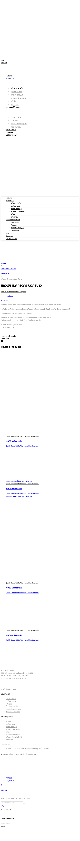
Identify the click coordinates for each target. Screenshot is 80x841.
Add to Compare (19, 291)
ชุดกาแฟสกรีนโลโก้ (13, 734)
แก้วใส (13, 214)
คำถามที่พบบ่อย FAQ (13, 709)
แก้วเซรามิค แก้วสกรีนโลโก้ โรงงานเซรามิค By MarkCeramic (27, 748)
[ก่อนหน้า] (2, 826)
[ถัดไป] (4, 826)
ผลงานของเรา (11, 233)
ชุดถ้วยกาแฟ (15, 206)
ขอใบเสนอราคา (11, 238)
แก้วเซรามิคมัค (16, 203)
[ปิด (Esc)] (9, 823)
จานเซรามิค (15, 222)
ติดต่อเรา (9, 236)
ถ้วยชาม (14, 225)
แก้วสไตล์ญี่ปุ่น (16, 208)
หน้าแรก (9, 198)
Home (3, 263)
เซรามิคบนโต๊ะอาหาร (13, 219)
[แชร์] (7, 823)
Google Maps (10, 689)
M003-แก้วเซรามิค (14, 488)
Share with (5, 338)
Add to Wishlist (7, 291)
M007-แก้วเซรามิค (14, 441)
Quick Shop (10, 436)
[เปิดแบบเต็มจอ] (4, 823)
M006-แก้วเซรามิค (14, 635)
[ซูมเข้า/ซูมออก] (2, 823)
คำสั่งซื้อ (9, 778)
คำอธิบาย (9, 296)
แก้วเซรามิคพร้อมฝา (18, 211)
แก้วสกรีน (14, 217)
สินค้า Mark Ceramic (8, 268)
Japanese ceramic (13, 712)
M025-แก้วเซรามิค (14, 587)
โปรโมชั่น (9, 704)
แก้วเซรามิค (10, 200)
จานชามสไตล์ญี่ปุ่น (17, 227)
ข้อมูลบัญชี (10, 780)
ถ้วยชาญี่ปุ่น (15, 230)
